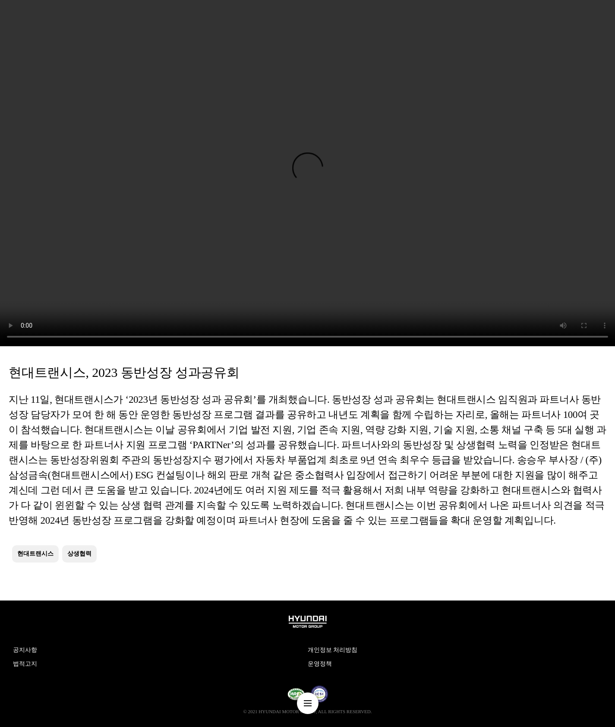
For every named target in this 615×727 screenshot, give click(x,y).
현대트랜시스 (35, 553)
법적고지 (25, 664)
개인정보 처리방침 (333, 650)
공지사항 (25, 650)
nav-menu (308, 703)
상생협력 (79, 553)
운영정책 (320, 664)
